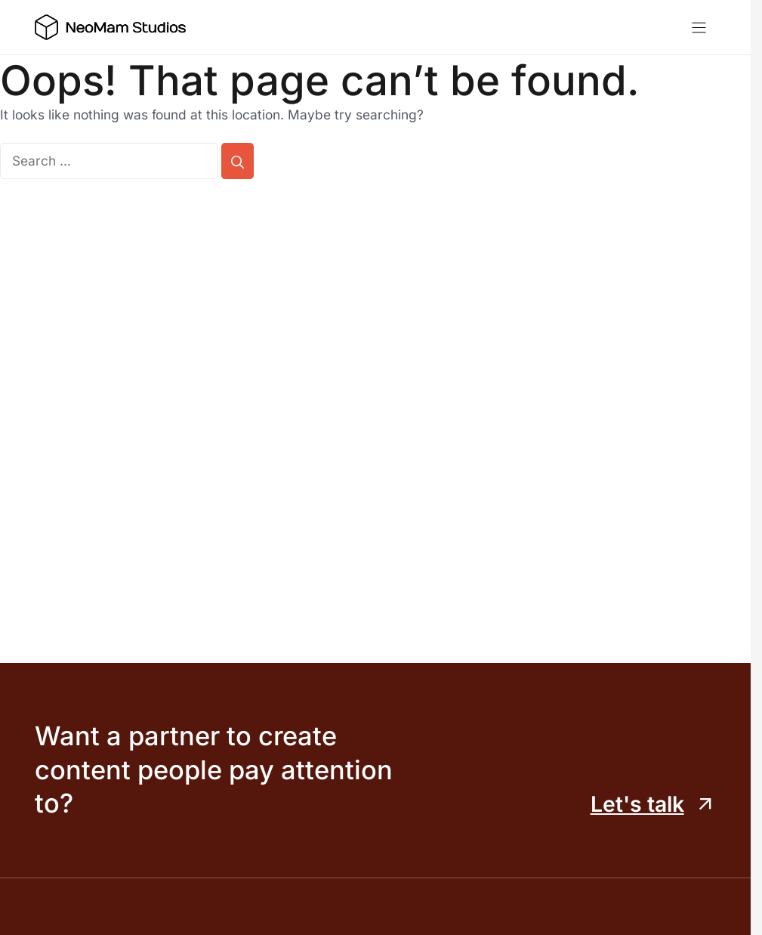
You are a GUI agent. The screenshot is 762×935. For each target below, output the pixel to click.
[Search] (237, 161)
